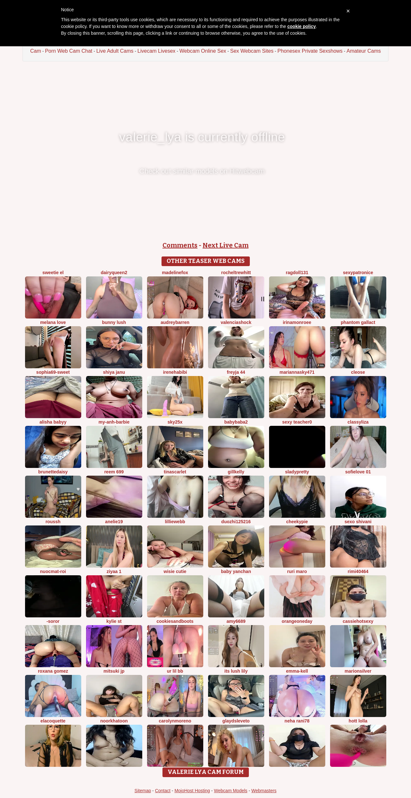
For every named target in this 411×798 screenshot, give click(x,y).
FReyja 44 (236, 372)
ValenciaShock (236, 322)
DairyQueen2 (114, 272)
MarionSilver (358, 671)
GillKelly (236, 471)
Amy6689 (235, 621)
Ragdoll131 (297, 272)
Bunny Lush (114, 322)
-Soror (53, 621)
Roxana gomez (53, 671)
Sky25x (175, 422)
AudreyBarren (175, 322)
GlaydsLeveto (236, 720)
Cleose (358, 372)
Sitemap (143, 790)
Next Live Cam (226, 245)
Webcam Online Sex (202, 51)
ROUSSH (53, 521)
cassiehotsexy (358, 621)
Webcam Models (230, 790)
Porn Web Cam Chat (68, 51)
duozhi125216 (236, 521)
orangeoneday (297, 621)
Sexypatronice (358, 272)
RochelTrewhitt (236, 272)
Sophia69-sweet (53, 372)
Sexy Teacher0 (297, 422)
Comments (179, 245)
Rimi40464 (358, 571)
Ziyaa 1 (114, 571)
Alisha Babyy (52, 422)
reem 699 (114, 471)
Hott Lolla (358, 720)
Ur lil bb (175, 671)
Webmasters (263, 790)
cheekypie (297, 521)
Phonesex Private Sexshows (310, 51)
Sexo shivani (358, 521)
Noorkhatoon (114, 720)
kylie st (113, 621)
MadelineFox (175, 272)
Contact (163, 790)
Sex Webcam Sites (252, 51)
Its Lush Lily (236, 671)
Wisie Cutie (175, 571)
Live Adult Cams (115, 51)
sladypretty (297, 471)
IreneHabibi (175, 372)
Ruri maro (297, 571)
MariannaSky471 (297, 372)
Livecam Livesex (156, 51)
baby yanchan (236, 571)
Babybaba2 (236, 422)
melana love (53, 322)
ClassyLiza (357, 422)
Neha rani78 (297, 720)
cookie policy (301, 26)
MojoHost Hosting (192, 790)
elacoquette (53, 720)
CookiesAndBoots (174, 621)
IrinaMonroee (297, 322)
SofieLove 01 (358, 471)
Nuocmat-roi (53, 571)
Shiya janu (114, 372)
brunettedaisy (53, 471)
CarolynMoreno (175, 720)
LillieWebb (175, 521)
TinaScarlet (175, 471)
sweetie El (53, 272)
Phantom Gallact (358, 322)
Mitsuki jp (113, 671)
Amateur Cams (363, 51)
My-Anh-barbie (114, 422)
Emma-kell (297, 671)
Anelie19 (114, 521)
